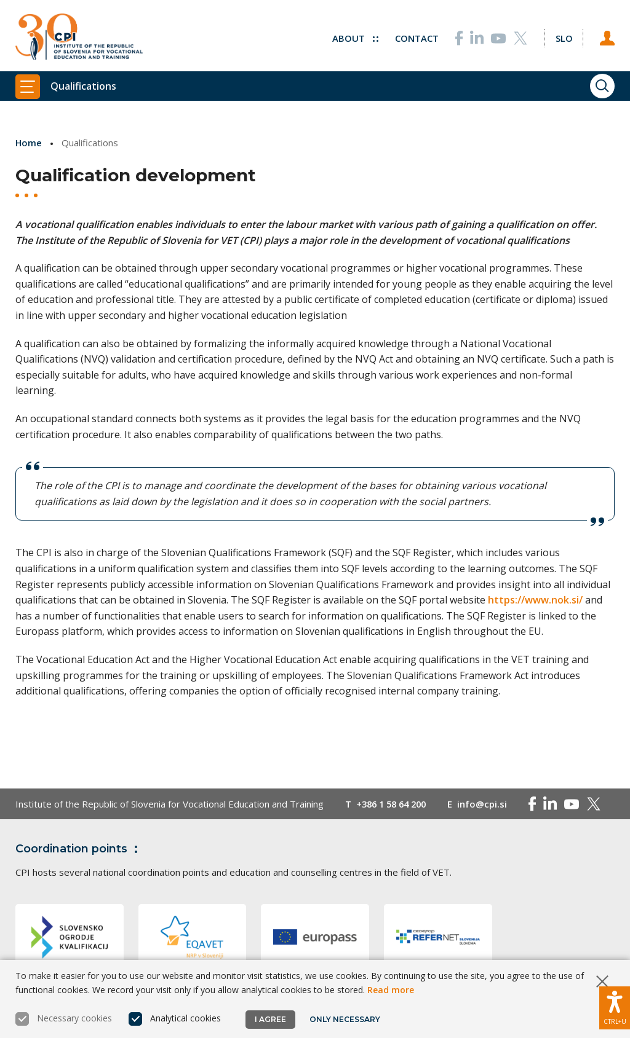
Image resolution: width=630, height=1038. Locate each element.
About (355, 37)
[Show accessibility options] (614, 1007)
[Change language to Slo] (563, 37)
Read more (390, 990)
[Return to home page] (79, 36)
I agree (270, 1019)
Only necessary (344, 1019)
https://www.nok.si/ (535, 599)
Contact (416, 37)
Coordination (79, 848)
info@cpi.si (489, 804)
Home (28, 142)
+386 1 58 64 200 (394, 804)
